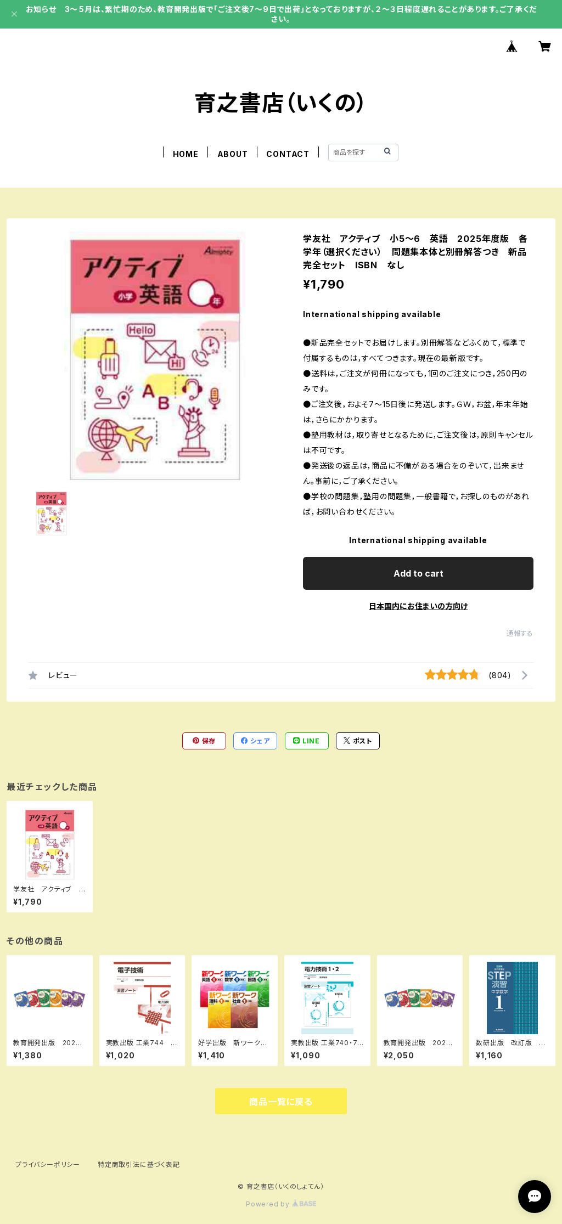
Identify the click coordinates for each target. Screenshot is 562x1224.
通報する (520, 633)
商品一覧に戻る (281, 1101)
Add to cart (418, 573)
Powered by (281, 1204)
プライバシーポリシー (47, 1164)
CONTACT (288, 154)
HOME (186, 154)
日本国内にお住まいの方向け (418, 606)
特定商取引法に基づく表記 (139, 1164)
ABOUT (232, 154)
